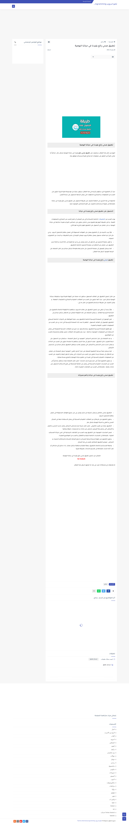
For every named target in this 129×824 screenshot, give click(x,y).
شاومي (112, 769)
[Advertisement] (64, 24)
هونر (113, 796)
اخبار (113, 729)
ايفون (113, 746)
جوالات (112, 756)
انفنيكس (112, 742)
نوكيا (113, 789)
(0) (49, 50)
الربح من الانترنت (109, 732)
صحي (106, 260)
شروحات (112, 772)
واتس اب (112, 799)
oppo (113, 802)
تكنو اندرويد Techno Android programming (98, 4)
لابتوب (113, 779)
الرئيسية (112, 42)
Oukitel (112, 806)
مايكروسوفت (111, 782)
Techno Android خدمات (108, 812)
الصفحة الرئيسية (87, 1)
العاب (113, 736)
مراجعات (112, 786)
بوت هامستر (111, 752)
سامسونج (112, 766)
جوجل (113, 759)
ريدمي (113, 762)
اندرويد (113, 739)
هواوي (113, 793)
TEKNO (112, 815)
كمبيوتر (112, 776)
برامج (103, 42)
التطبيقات (102, 219)
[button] (108, 591)
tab (114, 809)
